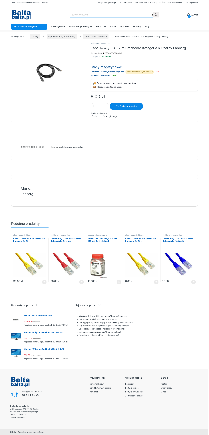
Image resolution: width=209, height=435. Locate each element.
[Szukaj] (156, 14)
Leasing (137, 26)
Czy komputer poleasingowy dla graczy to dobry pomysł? (104, 325)
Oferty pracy (166, 388)
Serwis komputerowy (79, 26)
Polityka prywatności (134, 392)
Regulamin (129, 384)
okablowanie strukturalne (96, 36)
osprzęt (35, 36)
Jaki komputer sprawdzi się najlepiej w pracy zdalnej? (102, 329)
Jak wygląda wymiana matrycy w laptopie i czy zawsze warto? (106, 322)
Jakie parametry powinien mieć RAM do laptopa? (100, 332)
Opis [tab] (94, 116)
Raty (147, 26)
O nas (163, 392)
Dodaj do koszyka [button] (44, 282)
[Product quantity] (100, 106)
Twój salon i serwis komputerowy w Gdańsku (29, 2)
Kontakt (99, 26)
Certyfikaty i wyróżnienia (100, 388)
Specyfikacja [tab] (110, 116)
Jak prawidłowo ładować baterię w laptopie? (98, 319)
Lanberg (103, 113)
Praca (113, 26)
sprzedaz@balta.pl (107, 2)
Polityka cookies (132, 388)
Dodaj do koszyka (128, 106)
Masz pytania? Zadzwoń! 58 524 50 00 (137, 2)
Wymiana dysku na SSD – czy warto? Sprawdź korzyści (103, 316)
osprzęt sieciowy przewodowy (61, 36)
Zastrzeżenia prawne (134, 396)
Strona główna (58, 26)
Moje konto (192, 2)
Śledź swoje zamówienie (170, 2)
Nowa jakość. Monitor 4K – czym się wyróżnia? (99, 335)
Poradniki (124, 26)
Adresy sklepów (97, 384)
